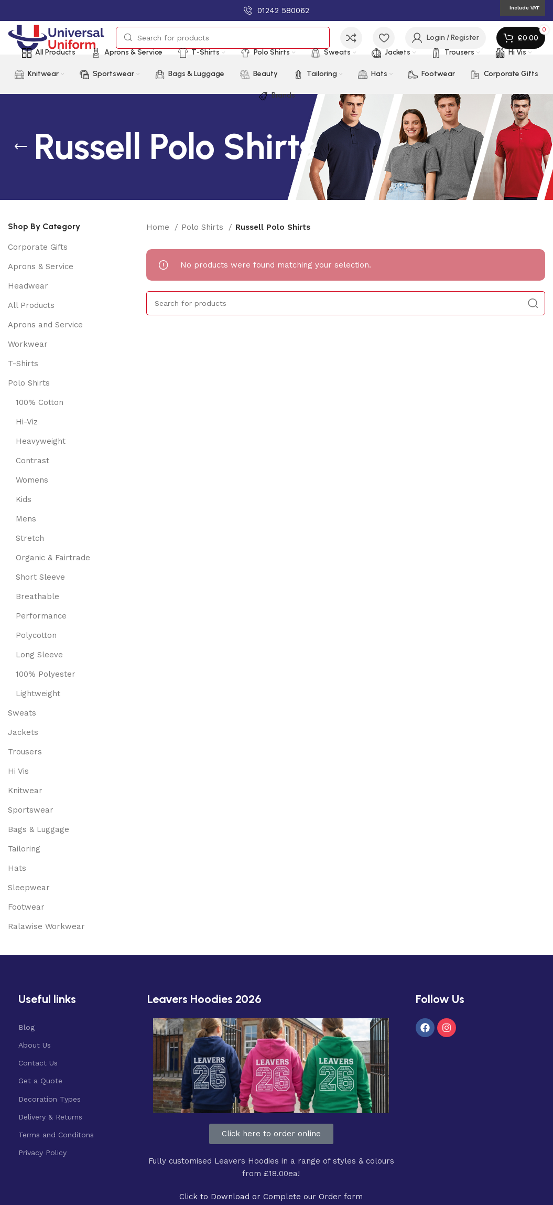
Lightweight (38, 693)
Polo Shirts (29, 383)
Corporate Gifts (38, 247)
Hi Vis (18, 771)
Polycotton (36, 635)
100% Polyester (45, 674)
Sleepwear (29, 887)
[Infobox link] (276, 10)
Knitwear (25, 790)
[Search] (223, 38)
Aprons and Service (45, 324)
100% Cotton (39, 402)
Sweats (22, 713)
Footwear (26, 907)
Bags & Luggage (38, 829)
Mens (26, 519)
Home (159, 227)
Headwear (28, 286)
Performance (41, 616)
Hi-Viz (27, 421)
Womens (32, 480)
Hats (17, 868)
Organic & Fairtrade (53, 557)
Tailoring (24, 849)
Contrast (32, 460)
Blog (26, 1027)
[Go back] (21, 146)
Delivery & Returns (50, 1117)
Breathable (37, 596)
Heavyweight (41, 441)
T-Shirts (23, 363)
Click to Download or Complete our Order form (271, 1196)
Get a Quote (40, 1080)
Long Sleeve (39, 654)
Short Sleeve (40, 577)
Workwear (28, 344)
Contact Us (38, 1063)
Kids (23, 499)
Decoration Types (49, 1099)
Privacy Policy (42, 1152)
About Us (34, 1045)
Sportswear (30, 810)
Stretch (30, 538)
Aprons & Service (40, 266)
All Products (31, 305)
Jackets (23, 732)
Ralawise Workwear (46, 926)
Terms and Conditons (56, 1135)
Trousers (25, 751)
